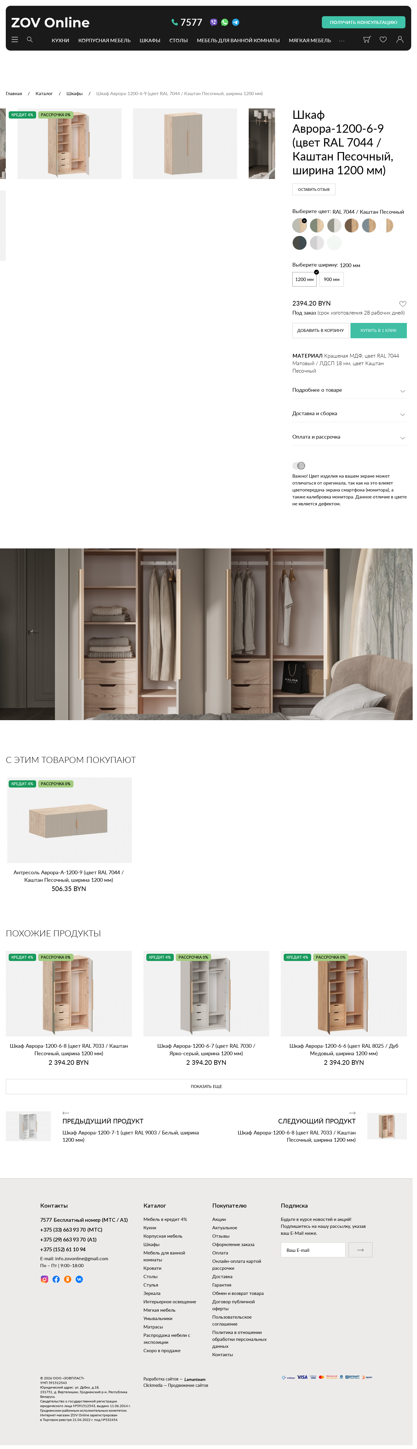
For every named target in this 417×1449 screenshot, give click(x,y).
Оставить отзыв (314, 189)
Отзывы (221, 1236)
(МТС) (71, 1230)
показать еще (206, 1087)
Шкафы (150, 40)
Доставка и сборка (314, 413)
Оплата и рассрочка (316, 437)
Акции (219, 1219)
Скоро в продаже (161, 1350)
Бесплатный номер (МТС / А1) (84, 1220)
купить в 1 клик (378, 331)
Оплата (220, 1252)
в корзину (320, 331)
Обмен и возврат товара (238, 1293)
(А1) (68, 1240)
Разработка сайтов (160, 1378)
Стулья (150, 1284)
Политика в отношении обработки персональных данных (239, 1339)
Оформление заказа (233, 1244)
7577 (186, 22)
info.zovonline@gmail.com (81, 1258)
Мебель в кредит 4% (165, 1219)
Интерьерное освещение (169, 1301)
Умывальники (157, 1318)
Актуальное (224, 1227)
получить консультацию (363, 22)
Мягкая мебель (310, 40)
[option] (137, 197)
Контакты (222, 1354)
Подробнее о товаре (317, 390)
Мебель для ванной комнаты (238, 40)
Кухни (60, 40)
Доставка (222, 1276)
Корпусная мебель (104, 40)
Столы (178, 40)
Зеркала (151, 1293)
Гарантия (221, 1284)
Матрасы (153, 1326)
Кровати (152, 1268)
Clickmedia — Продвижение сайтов (175, 1385)
